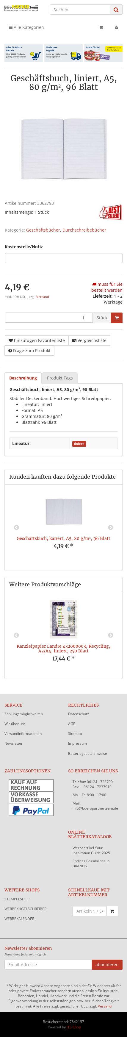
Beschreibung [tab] (23, 378)
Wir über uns (15, 723)
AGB (72, 723)
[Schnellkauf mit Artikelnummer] (90, 911)
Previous (16, 528)
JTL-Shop (74, 1027)
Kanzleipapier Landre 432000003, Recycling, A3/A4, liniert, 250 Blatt (63, 648)
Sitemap (75, 733)
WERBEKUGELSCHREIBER (25, 908)
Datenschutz (78, 713)
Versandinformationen (23, 733)
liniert (79, 444)
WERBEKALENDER (19, 918)
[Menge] (49, 318)
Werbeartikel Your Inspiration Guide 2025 (91, 850)
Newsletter (13, 743)
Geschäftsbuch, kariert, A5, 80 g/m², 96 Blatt (63, 538)
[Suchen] (80, 9)
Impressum (77, 743)
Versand (42, 297)
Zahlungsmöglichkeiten (23, 713)
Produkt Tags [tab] (60, 378)
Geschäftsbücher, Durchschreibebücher (66, 230)
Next (111, 528)
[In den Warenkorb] (117, 318)
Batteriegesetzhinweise (87, 753)
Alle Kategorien (26, 27)
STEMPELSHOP (16, 899)
